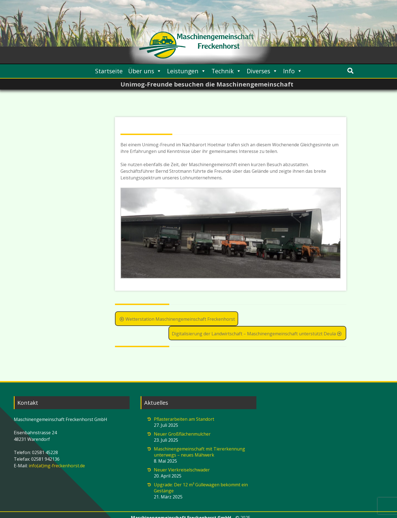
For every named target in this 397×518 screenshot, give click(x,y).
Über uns (145, 71)
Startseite (109, 71)
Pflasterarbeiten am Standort (184, 419)
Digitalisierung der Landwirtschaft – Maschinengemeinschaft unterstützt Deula (257, 334)
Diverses (262, 71)
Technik (226, 71)
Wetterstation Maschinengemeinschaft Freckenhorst (176, 319)
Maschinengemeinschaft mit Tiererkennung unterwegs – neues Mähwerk (199, 452)
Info (292, 71)
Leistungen (186, 71)
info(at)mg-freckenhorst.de (56, 466)
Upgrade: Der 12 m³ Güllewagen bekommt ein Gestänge (201, 488)
